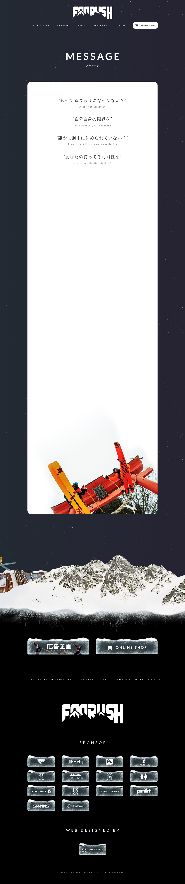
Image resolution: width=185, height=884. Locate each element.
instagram (155, 679)
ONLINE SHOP (145, 25)
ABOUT (82, 25)
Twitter (139, 679)
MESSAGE (63, 25)
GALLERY (101, 25)
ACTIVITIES (41, 25)
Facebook (124, 679)
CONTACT (121, 25)
